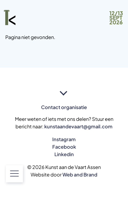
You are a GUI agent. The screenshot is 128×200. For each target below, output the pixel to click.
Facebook (64, 147)
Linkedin (64, 154)
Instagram (64, 139)
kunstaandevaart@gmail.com (78, 126)
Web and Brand (79, 175)
